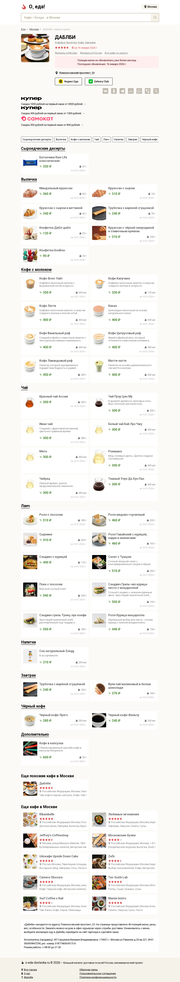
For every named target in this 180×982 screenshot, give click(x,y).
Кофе (81, 42)
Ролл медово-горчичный (126, 514)
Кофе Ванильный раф (54, 333)
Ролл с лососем (51, 514)
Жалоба (27, 977)
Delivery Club (101, 81)
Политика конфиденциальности (97, 977)
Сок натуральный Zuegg (56, 651)
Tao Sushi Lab (118, 877)
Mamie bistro (117, 898)
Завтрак (28, 675)
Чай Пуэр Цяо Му (120, 396)
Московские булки (122, 835)
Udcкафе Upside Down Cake (58, 856)
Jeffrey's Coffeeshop (53, 835)
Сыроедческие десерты (43, 148)
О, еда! (33, 7)
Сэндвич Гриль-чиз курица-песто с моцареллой (128, 586)
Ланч (25, 506)
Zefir (111, 856)
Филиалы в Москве (66, 52)
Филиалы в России (91, 52)
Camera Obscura (50, 877)
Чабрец (44, 478)
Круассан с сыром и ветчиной (60, 208)
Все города (29, 969)
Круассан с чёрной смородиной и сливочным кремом (131, 229)
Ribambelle (46, 814)
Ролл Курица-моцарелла (126, 615)
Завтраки (90, 42)
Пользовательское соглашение (97, 973)
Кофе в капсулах (51, 743)
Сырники (45, 534)
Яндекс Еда (71, 81)
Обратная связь (88, 969)
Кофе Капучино (119, 278)
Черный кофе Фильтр (123, 715)
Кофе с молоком (36, 269)
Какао (112, 306)
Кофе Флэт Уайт (51, 278)
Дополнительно (35, 734)
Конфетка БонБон (52, 250)
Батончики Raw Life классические (53, 159)
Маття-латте (117, 360)
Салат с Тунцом (119, 557)
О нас (25, 973)
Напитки (28, 642)
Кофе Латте (47, 306)
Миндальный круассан (55, 188)
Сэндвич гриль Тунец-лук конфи (62, 615)
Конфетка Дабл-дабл (55, 227)
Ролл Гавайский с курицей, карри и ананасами (127, 536)
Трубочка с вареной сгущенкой (131, 208)
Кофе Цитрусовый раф (124, 333)
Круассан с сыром (121, 188)
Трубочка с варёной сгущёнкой (62, 684)
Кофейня (60, 42)
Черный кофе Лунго (53, 715)
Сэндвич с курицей (53, 557)
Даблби (45, 783)
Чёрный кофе (33, 706)
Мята (43, 451)
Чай (24, 387)
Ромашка (115, 451)
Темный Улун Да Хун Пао (126, 478)
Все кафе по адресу (116, 52)
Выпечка (71, 42)
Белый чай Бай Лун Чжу (125, 424)
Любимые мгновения (123, 814)
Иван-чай (46, 424)
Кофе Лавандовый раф (56, 360)
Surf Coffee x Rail (51, 898)
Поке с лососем (50, 584)
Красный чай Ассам (53, 396)
